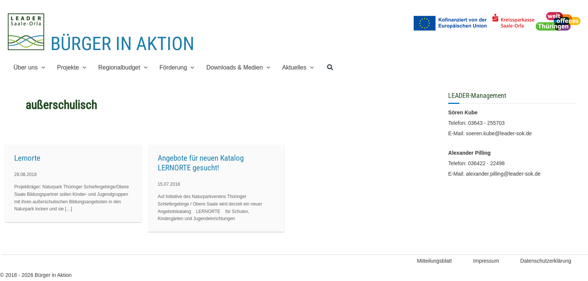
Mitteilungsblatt (434, 261)
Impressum (486, 261)
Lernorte (27, 158)
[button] (41, 67)
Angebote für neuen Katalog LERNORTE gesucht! (201, 163)
